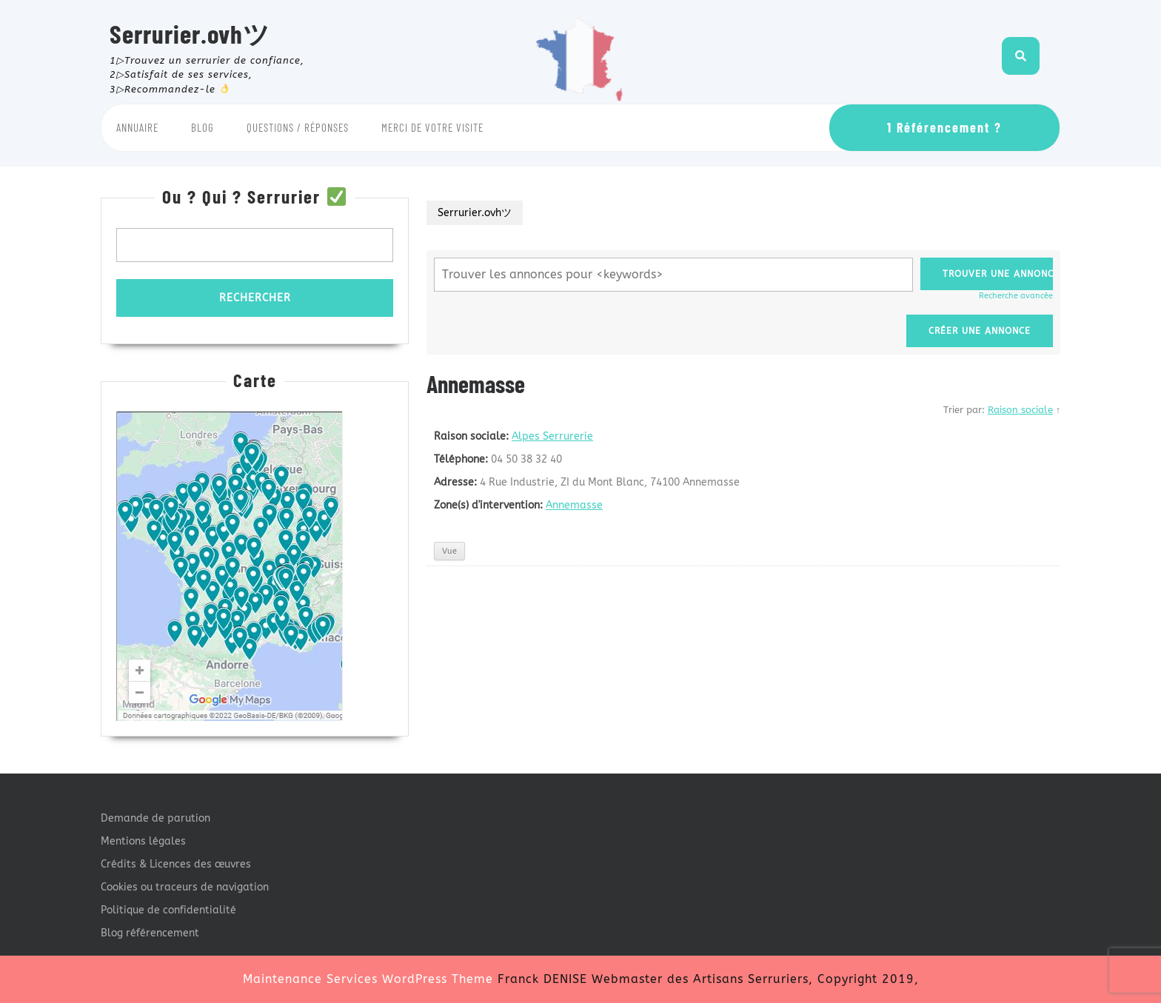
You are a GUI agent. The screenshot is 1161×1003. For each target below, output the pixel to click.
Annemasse (574, 505)
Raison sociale (1020, 409)
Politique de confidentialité (168, 910)
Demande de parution (155, 818)
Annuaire (137, 127)
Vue (449, 551)
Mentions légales (143, 841)
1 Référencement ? (944, 127)
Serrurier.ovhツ (190, 33)
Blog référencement (150, 933)
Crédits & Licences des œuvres (176, 864)
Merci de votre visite (432, 127)
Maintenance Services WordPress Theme (368, 979)
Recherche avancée (1016, 296)
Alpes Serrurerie (552, 436)
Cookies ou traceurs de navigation (185, 887)
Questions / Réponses (298, 127)
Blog (202, 127)
